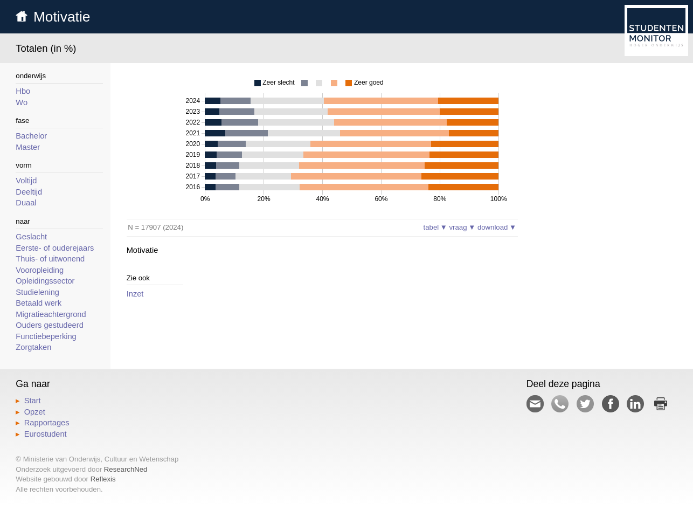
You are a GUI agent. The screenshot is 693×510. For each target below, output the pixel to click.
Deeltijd (29, 192)
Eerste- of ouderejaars (55, 248)
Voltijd (26, 180)
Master (28, 147)
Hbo (23, 91)
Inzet (135, 294)
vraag (462, 227)
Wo (21, 102)
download (496, 227)
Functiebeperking (46, 336)
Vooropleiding (40, 270)
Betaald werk (38, 303)
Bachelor (31, 136)
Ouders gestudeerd (49, 325)
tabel (435, 227)
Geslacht (31, 236)
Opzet (34, 412)
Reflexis (103, 479)
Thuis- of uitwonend (50, 258)
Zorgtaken (33, 347)
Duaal (26, 202)
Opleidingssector (45, 281)
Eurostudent (45, 434)
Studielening (37, 292)
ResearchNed (126, 469)
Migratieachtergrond (51, 314)
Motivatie (62, 17)
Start (32, 400)
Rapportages (47, 422)
